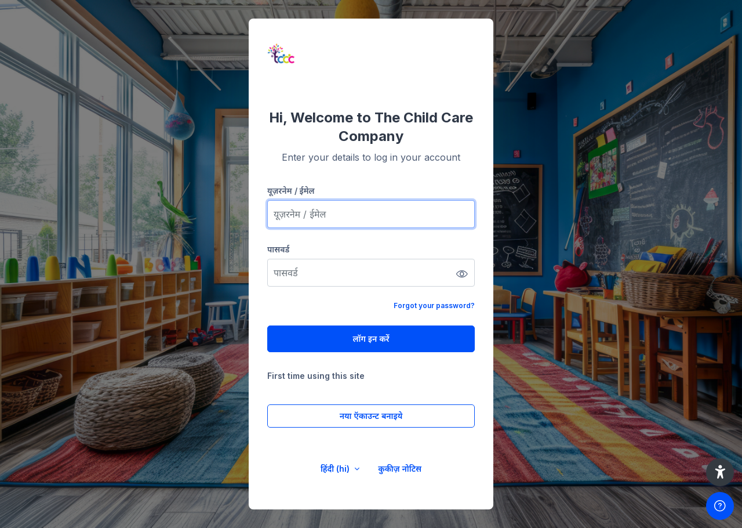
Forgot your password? (434, 305)
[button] (720, 472)
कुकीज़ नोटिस (399, 468)
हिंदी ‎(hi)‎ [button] (336, 468)
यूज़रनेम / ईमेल (291, 191)
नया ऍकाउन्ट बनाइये (371, 416)
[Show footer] (720, 506)
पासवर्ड (278, 249)
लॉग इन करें (370, 338)
